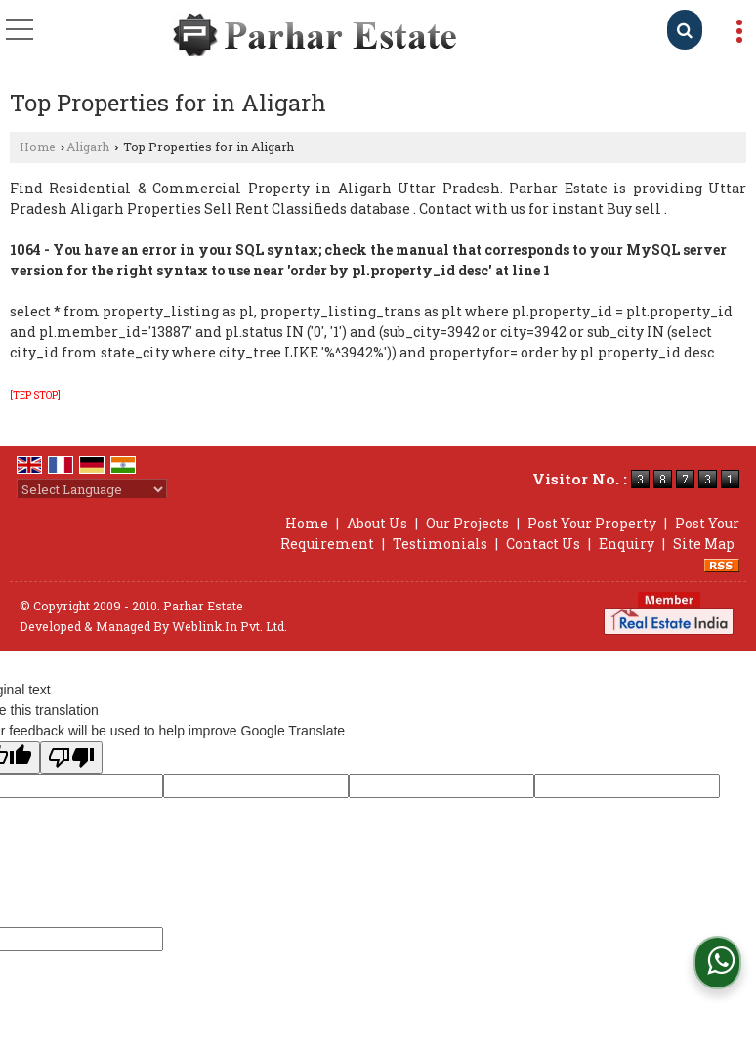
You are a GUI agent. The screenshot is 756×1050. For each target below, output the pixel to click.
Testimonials (440, 543)
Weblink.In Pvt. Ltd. (229, 626)
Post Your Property (591, 523)
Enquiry (626, 543)
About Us (377, 523)
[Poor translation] (71, 757)
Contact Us (543, 543)
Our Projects (467, 523)
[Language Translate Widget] (92, 489)
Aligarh (87, 146)
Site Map (704, 543)
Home (38, 146)
